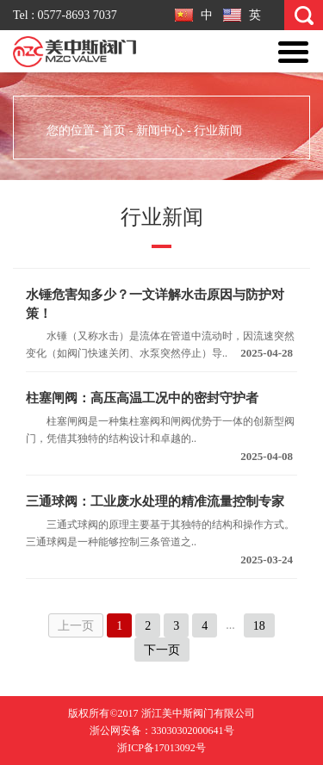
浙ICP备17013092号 (161, 748)
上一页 (76, 625)
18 (259, 625)
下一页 (162, 650)
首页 (114, 130)
